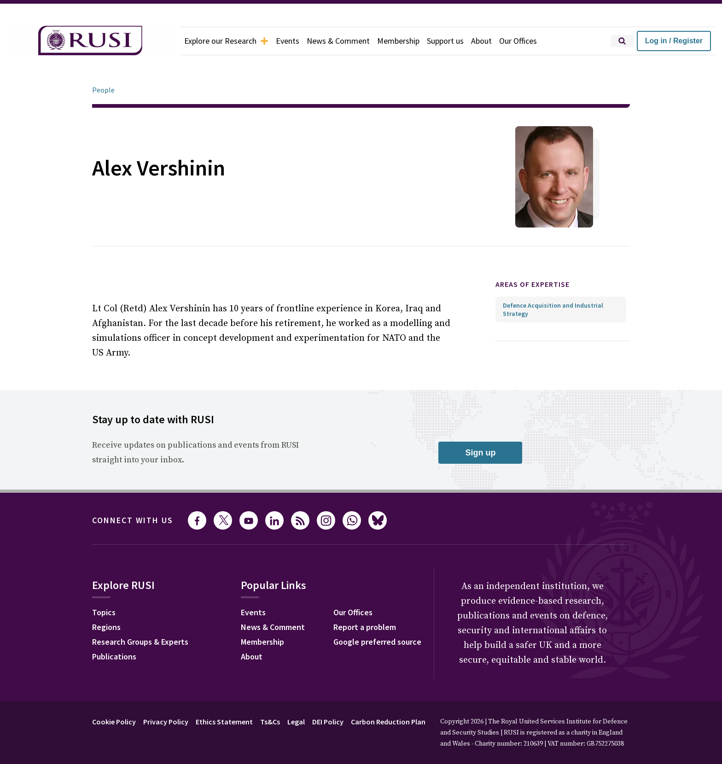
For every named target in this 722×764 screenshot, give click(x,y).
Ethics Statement (224, 695)
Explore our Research (226, 40)
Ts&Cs (270, 695)
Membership (398, 40)
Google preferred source (377, 616)
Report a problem (364, 601)
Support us (445, 40)
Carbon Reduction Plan (388, 695)
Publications (114, 630)
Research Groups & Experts (140, 616)
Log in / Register (674, 41)
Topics (104, 586)
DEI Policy (328, 695)
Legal (296, 695)
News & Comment (338, 40)
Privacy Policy (165, 695)
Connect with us (132, 494)
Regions (106, 601)
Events (287, 40)
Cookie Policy (114, 695)
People (103, 64)
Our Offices (518, 40)
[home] (90, 41)
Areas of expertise (532, 258)
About (481, 40)
